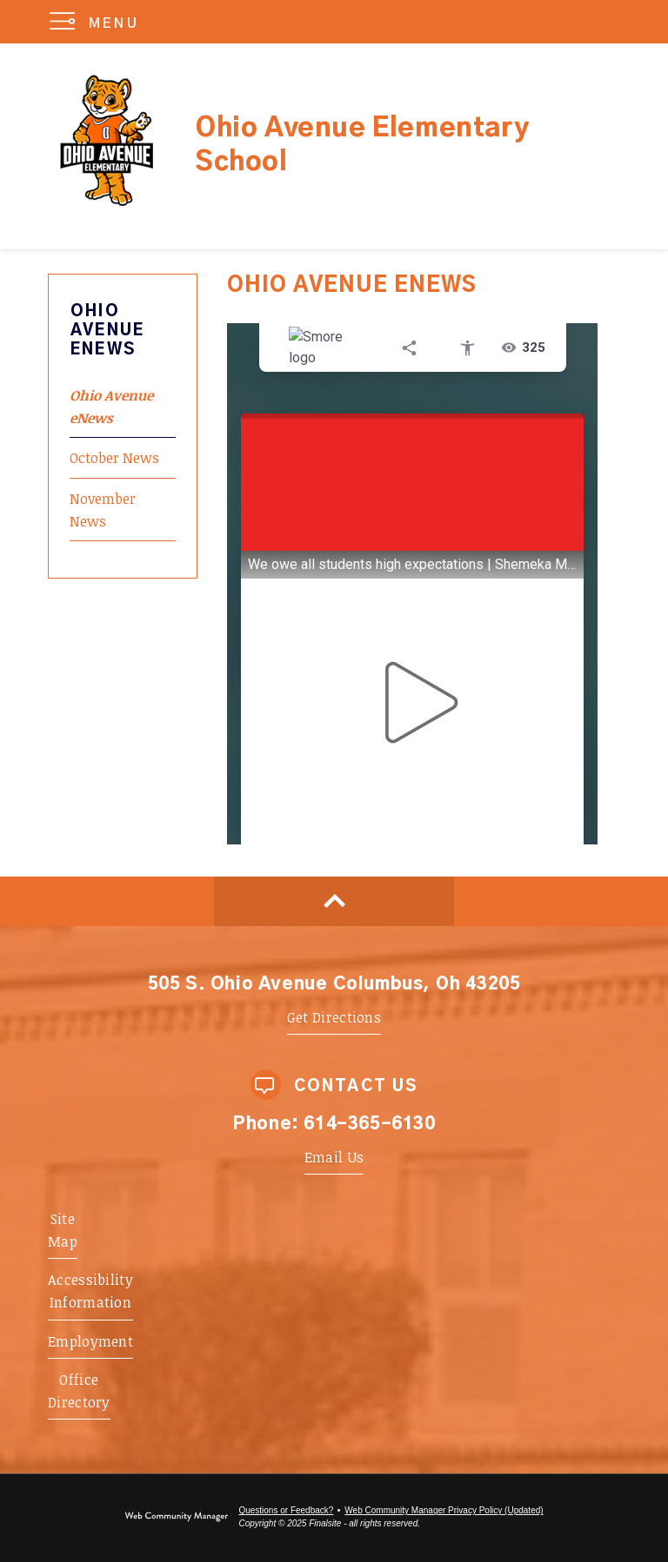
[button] (98, 21)
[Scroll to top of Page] (334, 901)
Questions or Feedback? (285, 1510)
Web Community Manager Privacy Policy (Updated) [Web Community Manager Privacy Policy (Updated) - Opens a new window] (443, 1510)
